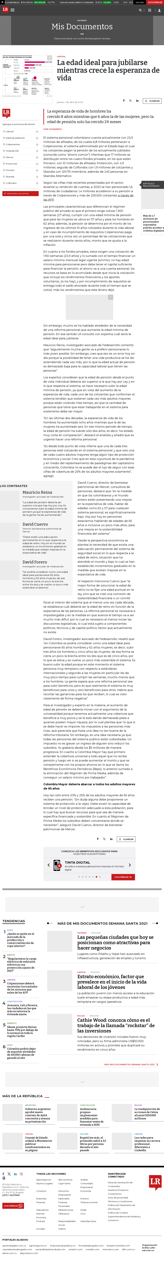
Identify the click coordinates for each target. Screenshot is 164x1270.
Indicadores (42, 1210)
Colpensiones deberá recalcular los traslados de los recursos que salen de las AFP (22, 988)
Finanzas (40, 1202)
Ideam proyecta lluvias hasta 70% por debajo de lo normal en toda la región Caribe (22, 1032)
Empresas (41, 1198)
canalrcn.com (75, 1249)
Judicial (29, 1134)
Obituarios (63, 1213)
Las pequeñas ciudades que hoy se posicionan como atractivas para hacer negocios (115, 942)
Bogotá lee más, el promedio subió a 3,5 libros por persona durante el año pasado (93, 1144)
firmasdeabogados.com (91, 1245)
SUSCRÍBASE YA (123, 877)
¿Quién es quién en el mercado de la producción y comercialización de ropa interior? (20, 940)
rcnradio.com (92, 1249)
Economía (86, 1191)
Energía (11, 955)
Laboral (11, 980)
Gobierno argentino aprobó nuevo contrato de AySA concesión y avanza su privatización (38, 1115)
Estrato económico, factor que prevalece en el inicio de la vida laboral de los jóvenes (112, 982)
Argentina (30, 1105)
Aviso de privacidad (118, 1197)
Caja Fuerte (64, 1183)
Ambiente (12, 1023)
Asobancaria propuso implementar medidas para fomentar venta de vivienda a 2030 (92, 1116)
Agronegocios (43, 1179)
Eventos (85, 1198)
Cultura (84, 1134)
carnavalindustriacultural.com (50, 1249)
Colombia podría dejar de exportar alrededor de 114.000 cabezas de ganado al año (21, 1053)
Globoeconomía (89, 1202)
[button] (47, 865)
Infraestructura (65, 1210)
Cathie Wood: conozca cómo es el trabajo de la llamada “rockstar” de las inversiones (116, 1025)
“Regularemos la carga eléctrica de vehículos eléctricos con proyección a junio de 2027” (21, 964)
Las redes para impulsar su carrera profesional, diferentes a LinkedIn (147, 1144)
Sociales (40, 1229)
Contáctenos (114, 1194)
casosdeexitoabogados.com (17, 1249)
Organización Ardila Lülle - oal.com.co (149, 1248)
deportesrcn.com (29, 1253)
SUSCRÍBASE (155, 2)
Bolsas (138, 1105)
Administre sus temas (16, 193)
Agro (10, 1045)
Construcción (14, 1001)
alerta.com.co (9, 1253)
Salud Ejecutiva (88, 1221)
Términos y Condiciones (120, 1201)
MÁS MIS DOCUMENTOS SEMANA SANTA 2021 (129, 1064)
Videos (62, 1229)
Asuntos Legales (44, 1183)
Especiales (63, 1198)
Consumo (41, 1191)
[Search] (140, 10)
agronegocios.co (38, 1245)
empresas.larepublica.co (62, 1245)
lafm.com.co (128, 1249)
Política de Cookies (118, 1212)
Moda (10, 930)
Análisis (84, 1179)
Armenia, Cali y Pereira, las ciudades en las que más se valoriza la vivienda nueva (22, 1010)
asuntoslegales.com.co (14, 1245)
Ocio (83, 1213)
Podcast (40, 1221)
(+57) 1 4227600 (11, 1195)
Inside (83, 1210)
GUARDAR (152, 101)
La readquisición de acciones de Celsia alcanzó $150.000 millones (147, 1113)
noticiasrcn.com (110, 1249)
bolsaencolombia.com (118, 1245)
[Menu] (13, 10)
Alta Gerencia (65, 1179)
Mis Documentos (82, 26)
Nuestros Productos (118, 1190)
